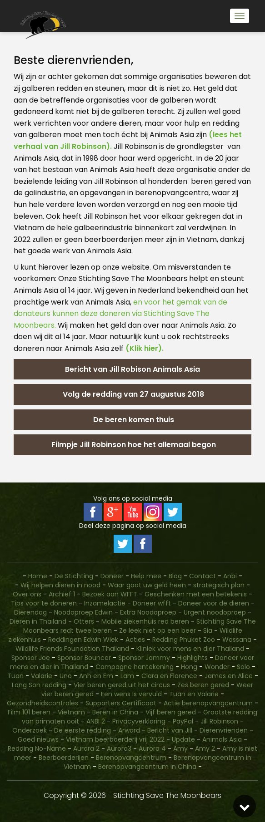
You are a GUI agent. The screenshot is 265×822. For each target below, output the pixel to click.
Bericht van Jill (169, 730)
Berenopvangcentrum (131, 757)
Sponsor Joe (30, 657)
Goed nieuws (38, 739)
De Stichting (74, 576)
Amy (180, 748)
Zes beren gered (203, 684)
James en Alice (229, 675)
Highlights (192, 657)
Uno (66, 675)
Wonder (217, 666)
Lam (127, 675)
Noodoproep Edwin (83, 612)
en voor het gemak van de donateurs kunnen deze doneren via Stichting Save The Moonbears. (120, 313)
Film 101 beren (29, 712)
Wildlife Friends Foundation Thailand (72, 648)
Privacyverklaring (138, 721)
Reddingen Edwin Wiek (83, 639)
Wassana (236, 639)
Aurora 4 (152, 748)
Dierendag (30, 612)
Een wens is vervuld (131, 694)
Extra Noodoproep (148, 612)
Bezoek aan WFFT (109, 594)
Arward (129, 730)
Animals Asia (222, 739)
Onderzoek (29, 730)
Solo (243, 666)
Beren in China (115, 712)
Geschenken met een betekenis (196, 594)
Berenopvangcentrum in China (147, 766)
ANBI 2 (95, 721)
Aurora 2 (86, 748)
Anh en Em (96, 675)
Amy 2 (205, 748)
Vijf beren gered (170, 712)
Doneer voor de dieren (213, 603)
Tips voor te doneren (44, 603)
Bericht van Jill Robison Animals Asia (132, 369)
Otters (84, 621)
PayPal (183, 721)
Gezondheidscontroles (42, 703)
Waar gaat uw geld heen (147, 585)
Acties (135, 639)
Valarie (41, 675)
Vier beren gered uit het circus (122, 684)
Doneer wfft (152, 603)
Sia (207, 630)
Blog (175, 576)
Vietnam (71, 712)
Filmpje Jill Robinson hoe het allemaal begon (133, 444)
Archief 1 (62, 594)
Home (37, 576)
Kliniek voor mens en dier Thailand (190, 648)
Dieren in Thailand (38, 621)
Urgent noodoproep (215, 612)
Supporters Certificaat (120, 703)
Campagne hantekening (134, 666)
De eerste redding (82, 730)
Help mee (146, 576)
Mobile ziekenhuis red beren (145, 621)
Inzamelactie (104, 603)
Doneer (112, 576)
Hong (189, 666)
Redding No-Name (37, 748)
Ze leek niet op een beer (157, 630)
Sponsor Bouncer (84, 657)
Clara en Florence (169, 675)
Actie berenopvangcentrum (208, 703)
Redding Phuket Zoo (183, 639)
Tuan (15, 675)
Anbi (230, 576)
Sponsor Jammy (144, 657)
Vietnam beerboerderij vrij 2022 (115, 739)
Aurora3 (119, 748)
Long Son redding (39, 684)
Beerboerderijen (64, 757)
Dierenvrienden (224, 730)
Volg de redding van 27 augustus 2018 (132, 394)
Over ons (27, 594)
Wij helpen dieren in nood (60, 585)
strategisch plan (219, 585)
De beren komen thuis (132, 419)
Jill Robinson (219, 721)
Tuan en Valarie (194, 694)
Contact (203, 576)
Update (183, 739)
